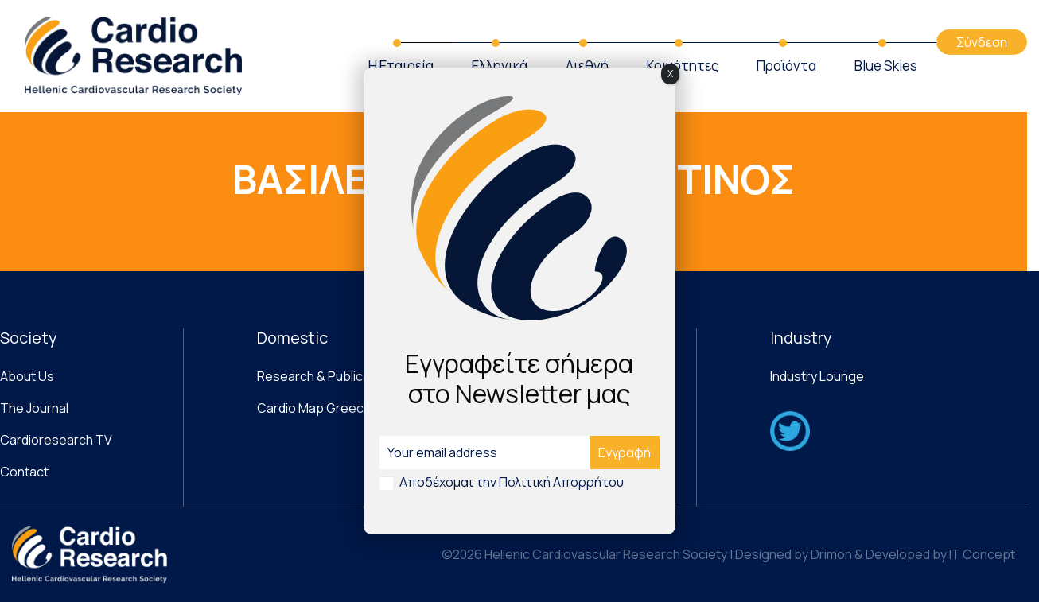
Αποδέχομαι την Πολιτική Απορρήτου (511, 482)
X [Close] (670, 73)
